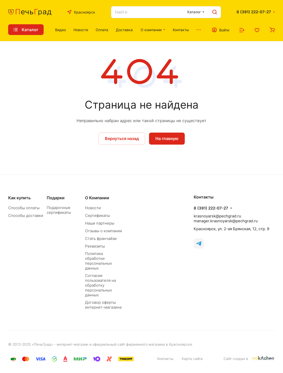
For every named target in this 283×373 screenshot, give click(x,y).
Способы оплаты (24, 207)
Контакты (165, 358)
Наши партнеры (99, 223)
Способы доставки (25, 215)
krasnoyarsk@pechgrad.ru (217, 216)
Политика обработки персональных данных (98, 261)
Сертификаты (97, 215)
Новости (93, 207)
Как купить (19, 197)
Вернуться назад (122, 138)
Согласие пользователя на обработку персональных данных (100, 285)
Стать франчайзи (101, 238)
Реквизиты (95, 246)
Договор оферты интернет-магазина (103, 305)
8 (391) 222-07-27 (254, 12)
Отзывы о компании (103, 230)
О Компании (97, 197)
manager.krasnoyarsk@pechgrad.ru (226, 220)
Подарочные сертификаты (59, 210)
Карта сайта (192, 358)
